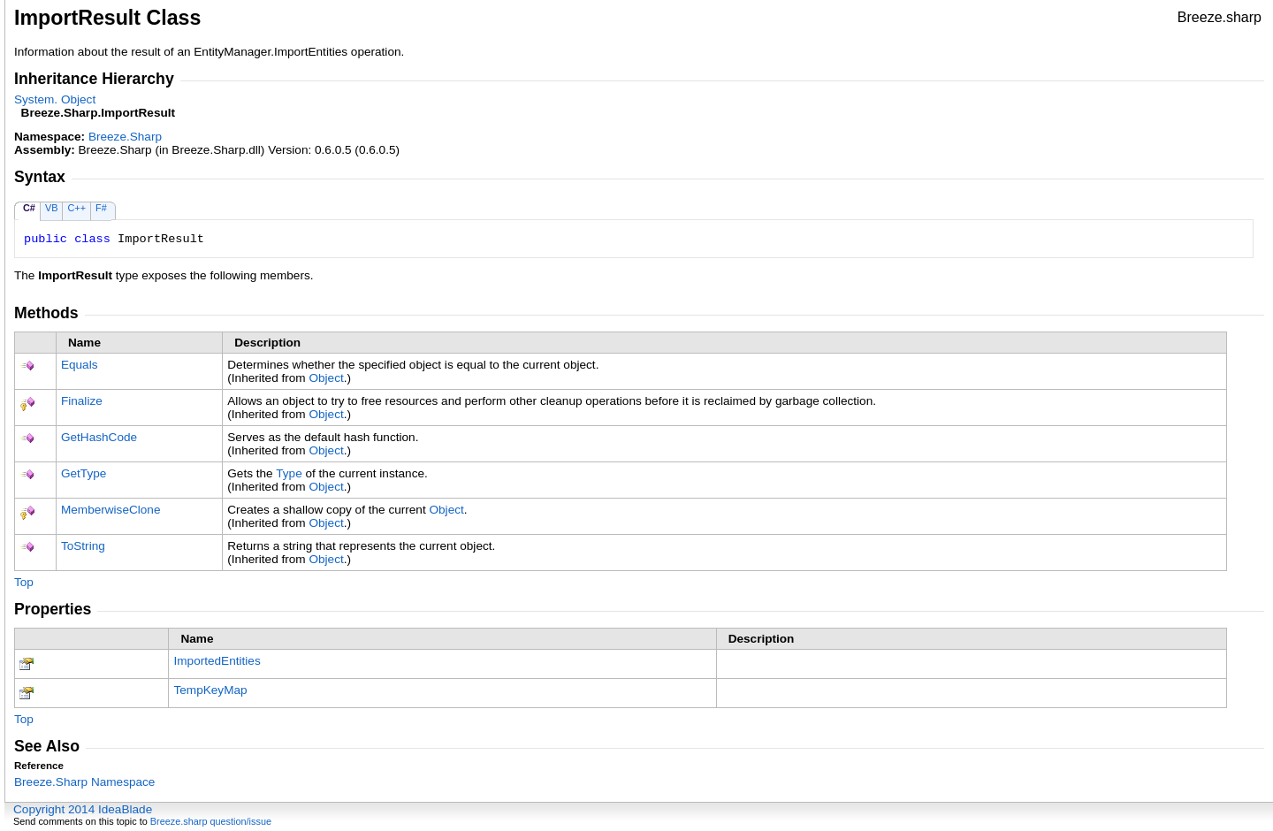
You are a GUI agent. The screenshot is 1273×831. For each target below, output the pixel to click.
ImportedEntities (216, 660)
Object (326, 378)
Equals (79, 364)
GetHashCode (99, 437)
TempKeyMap (210, 690)
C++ (76, 207)
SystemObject (54, 99)
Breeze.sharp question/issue (210, 821)
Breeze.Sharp (125, 136)
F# (101, 207)
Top (24, 582)
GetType (83, 473)
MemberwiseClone (111, 509)
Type (288, 473)
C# (29, 207)
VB (51, 207)
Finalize (82, 401)
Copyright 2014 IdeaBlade (82, 809)
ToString (83, 546)
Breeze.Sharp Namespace (84, 782)
